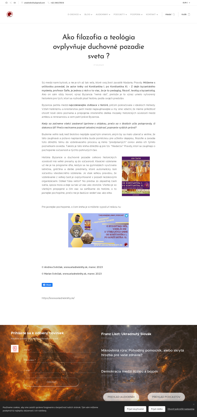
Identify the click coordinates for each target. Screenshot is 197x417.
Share (47, 285)
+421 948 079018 (57, 2)
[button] (170, 14)
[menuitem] (75, 14)
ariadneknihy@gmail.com (34, 2)
